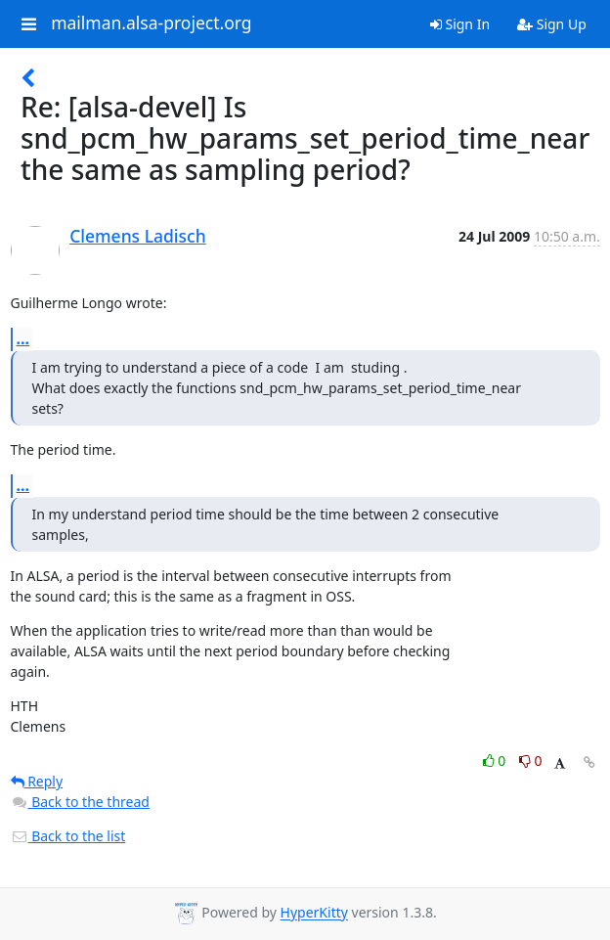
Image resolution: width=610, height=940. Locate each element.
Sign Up (552, 24)
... (23, 338)
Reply (37, 781)
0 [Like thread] (496, 760)
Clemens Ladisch (137, 235)
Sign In (460, 24)
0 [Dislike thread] (531, 760)
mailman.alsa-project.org (151, 23)
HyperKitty (314, 913)
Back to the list (68, 836)
